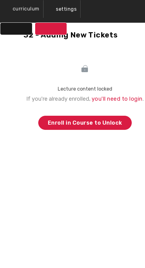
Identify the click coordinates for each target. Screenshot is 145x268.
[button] (21, 9)
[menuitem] (62, 9)
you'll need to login (117, 98)
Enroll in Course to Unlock (85, 122)
